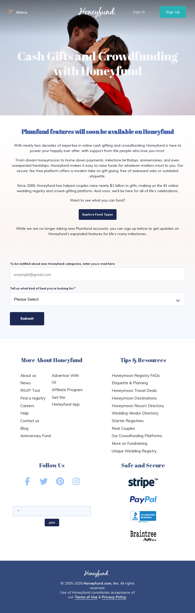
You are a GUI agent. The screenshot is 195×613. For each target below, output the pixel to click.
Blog (24, 428)
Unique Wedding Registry (134, 451)
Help (24, 413)
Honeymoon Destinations (134, 398)
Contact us (29, 420)
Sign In (139, 12)
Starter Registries (128, 420)
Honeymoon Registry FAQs (136, 375)
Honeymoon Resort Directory (138, 405)
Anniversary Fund (35, 435)
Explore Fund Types (97, 214)
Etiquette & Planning (130, 382)
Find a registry (32, 398)
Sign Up (173, 12)
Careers (27, 405)
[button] (11, 11)
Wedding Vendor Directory (135, 413)
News (25, 382)
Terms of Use (86, 597)
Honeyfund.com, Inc (101, 583)
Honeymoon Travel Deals (134, 390)
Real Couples (123, 428)
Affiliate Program (67, 389)
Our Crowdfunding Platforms (137, 435)
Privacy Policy (114, 597)
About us (28, 375)
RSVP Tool (30, 390)
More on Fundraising (129, 443)
